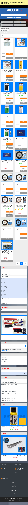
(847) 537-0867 (14, 490)
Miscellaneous (17, 20)
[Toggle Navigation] (19, 6)
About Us (4, 465)
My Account (17, 24)
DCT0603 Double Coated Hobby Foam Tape (7, 71)
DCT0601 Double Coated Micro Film (7, 48)
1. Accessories (3, 269)
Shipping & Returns (4, 361)
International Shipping (18, 22)
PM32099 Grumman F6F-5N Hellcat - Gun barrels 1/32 (7, 161)
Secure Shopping (19, 467)
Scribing (3, 282)
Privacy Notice (3, 357)
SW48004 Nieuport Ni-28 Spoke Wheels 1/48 (21, 206)
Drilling (3, 290)
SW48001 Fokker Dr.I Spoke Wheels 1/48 (7, 206)
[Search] (13, 15)
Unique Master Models (12, 6)
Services (3, 467)
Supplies (3, 295)
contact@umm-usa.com (14, 495)
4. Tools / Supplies (10, 20)
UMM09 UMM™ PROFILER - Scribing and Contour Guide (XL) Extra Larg (7, 252)
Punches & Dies (4, 286)
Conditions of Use (4, 359)
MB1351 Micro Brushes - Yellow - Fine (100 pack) (21, 93)
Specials (4, 404)
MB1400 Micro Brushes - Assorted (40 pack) (7, 139)
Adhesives (3, 294)
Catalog (4, 20)
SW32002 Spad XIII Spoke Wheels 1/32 (7, 184)
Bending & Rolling (4, 287)
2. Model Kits (3, 272)
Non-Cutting (3, 279)
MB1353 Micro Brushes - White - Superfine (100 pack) (21, 115)
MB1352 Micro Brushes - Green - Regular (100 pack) (7, 115)
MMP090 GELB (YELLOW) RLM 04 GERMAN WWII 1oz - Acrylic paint (14, 427)
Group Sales (18, 469)
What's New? (5, 313)
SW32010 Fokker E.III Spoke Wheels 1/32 (21, 184)
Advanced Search (14, 17)
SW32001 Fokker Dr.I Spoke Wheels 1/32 (21, 161)
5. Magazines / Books (5, 298)
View (21, 58)
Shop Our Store (5, 478)
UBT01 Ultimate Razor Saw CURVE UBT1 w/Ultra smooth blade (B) (14, 337)
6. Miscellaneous (4, 300)
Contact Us (3, 364)
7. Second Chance (4, 303)
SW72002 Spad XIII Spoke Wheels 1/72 (21, 229)
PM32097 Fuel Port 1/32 (21, 138)
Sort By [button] (3, 35)
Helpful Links (18, 473)
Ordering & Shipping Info (6, 24)
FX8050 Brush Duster (21, 70)
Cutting (3, 278)
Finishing (3, 291)
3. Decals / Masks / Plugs (5, 274)
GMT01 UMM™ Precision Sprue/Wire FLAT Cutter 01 (14, 455)
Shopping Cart (5, 368)
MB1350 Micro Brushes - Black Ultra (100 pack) (7, 93)
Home (3, 22)
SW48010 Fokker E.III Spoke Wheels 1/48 (7, 229)
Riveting (3, 283)
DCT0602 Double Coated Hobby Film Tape (21, 48)
